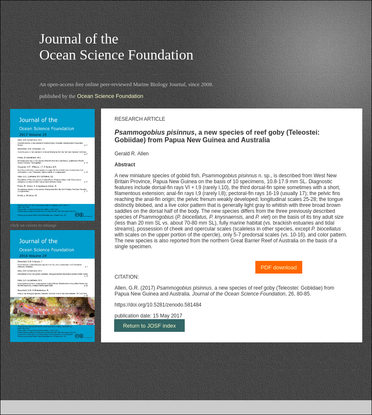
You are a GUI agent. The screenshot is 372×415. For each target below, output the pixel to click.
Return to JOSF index (149, 326)
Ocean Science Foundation (110, 96)
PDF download (279, 267)
